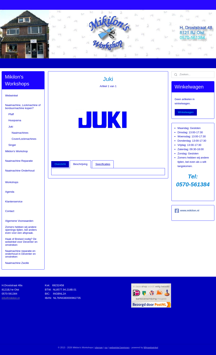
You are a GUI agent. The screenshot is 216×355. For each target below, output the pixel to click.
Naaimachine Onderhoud (20, 170)
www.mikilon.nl (187, 210)
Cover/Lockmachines (24, 138)
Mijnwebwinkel (151, 347)
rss (106, 347)
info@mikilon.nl (11, 297)
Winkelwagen (186, 112)
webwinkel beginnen (119, 347)
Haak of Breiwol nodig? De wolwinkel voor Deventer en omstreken (21, 241)
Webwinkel (11, 95)
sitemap (99, 347)
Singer (12, 144)
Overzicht (60, 164)
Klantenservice (13, 201)
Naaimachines (20, 132)
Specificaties (102, 164)
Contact (9, 211)
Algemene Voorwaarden (19, 220)
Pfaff (11, 114)
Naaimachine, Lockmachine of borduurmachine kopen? (22, 106)
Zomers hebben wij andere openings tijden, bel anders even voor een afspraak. (21, 229)
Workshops (11, 182)
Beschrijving (80, 164)
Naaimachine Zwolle (17, 262)
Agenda (9, 191)
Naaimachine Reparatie (19, 160)
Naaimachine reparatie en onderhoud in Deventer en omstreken (20, 253)
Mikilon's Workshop (16, 151)
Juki (10, 126)
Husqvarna (14, 120)
